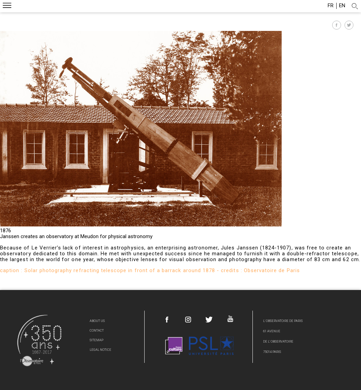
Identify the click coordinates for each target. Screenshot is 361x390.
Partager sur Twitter (349, 25)
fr (331, 6)
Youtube (230, 318)
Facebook (167, 319)
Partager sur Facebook (336, 25)
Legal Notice (100, 350)
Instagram (188, 319)
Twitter (209, 319)
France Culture (173, 345)
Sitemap (96, 340)
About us (97, 321)
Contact (97, 330)
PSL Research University (211, 345)
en (342, 6)
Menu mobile (7, 6)
